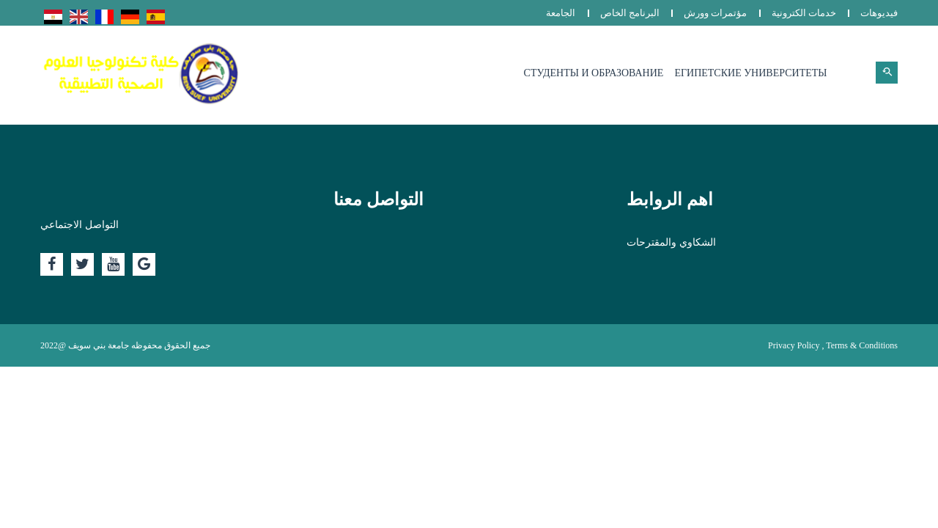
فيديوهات (879, 12)
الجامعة (560, 12)
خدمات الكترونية (804, 12)
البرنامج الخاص (630, 12)
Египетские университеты (750, 72)
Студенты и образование (594, 72)
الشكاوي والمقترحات (671, 242)
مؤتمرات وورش (715, 12)
